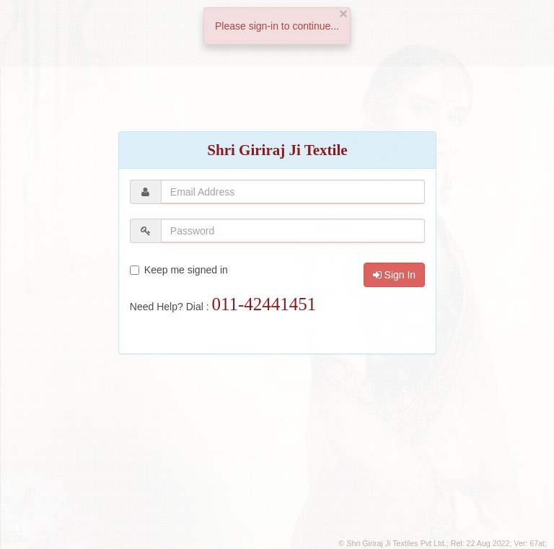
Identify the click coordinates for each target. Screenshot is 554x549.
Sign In (394, 275)
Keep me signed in (179, 270)
